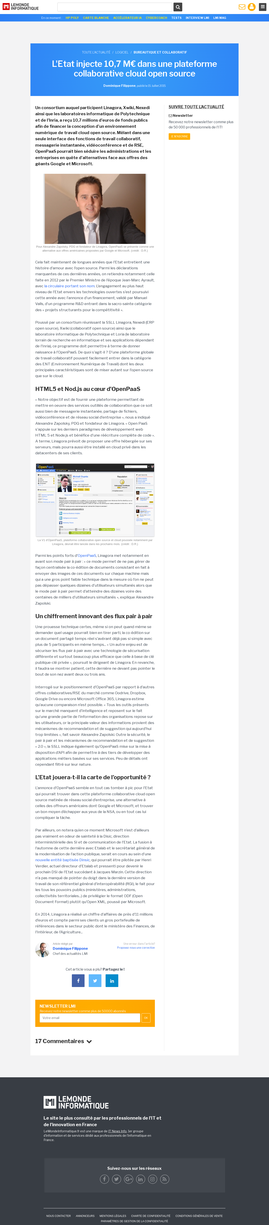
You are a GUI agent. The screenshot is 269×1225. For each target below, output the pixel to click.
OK (146, 1017)
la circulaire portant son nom (69, 286)
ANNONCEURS (85, 1216)
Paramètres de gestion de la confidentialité (134, 1221)
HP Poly (72, 18)
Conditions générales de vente (199, 1216)
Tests (176, 18)
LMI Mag (219, 18)
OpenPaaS (87, 555)
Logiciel (122, 52)
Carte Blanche (96, 18)
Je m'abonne (179, 136)
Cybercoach (156, 18)
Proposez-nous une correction (136, 947)
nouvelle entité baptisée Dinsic (62, 860)
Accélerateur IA (127, 18)
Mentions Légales (113, 1216)
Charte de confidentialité (150, 1216)
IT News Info (117, 1131)
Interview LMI (197, 18)
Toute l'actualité (96, 52)
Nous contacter (58, 1216)
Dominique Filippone (70, 948)
